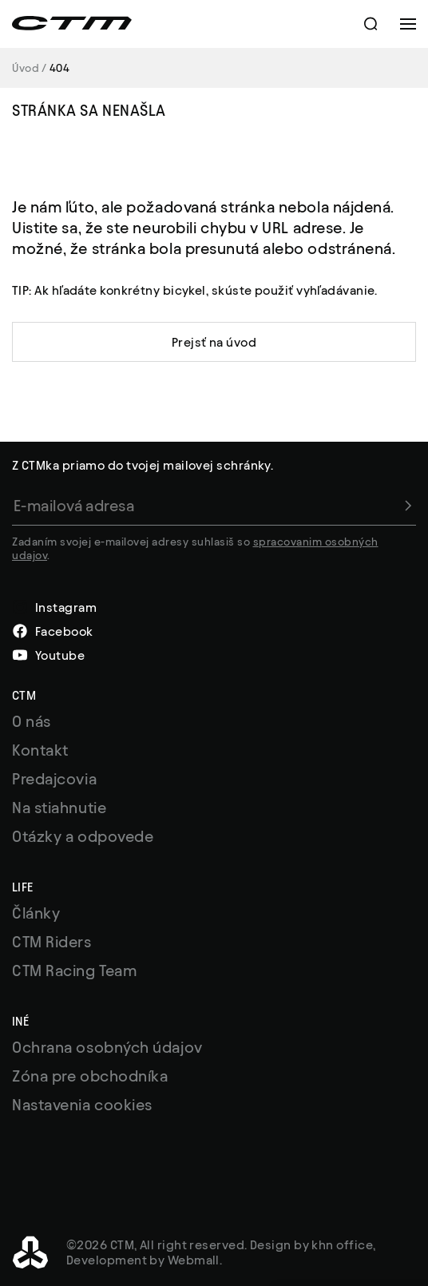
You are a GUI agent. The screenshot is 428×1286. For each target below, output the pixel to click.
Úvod (25, 68)
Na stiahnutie (59, 807)
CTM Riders (52, 942)
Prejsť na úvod (214, 342)
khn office (342, 1245)
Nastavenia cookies (82, 1104)
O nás (31, 721)
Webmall (194, 1260)
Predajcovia (54, 779)
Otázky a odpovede (82, 836)
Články (36, 913)
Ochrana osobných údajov (107, 1047)
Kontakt (40, 750)
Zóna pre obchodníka (90, 1076)
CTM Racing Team (74, 970)
